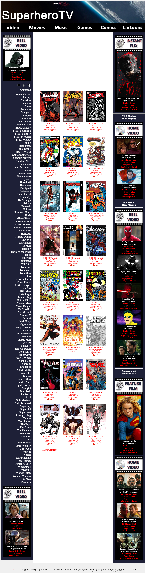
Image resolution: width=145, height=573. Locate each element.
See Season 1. (126, 338)
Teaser (20, 523)
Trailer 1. (13, 551)
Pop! (128, 335)
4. (22, 72)
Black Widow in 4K (129, 501)
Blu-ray (128, 160)
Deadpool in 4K (129, 531)
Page (14, 77)
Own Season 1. (15, 555)
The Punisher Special (128, 107)
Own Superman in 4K (129, 453)
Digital (125, 162)
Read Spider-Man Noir (129, 281)
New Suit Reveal (129, 249)
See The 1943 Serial (129, 167)
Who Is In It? (17, 75)
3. (20, 72)
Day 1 (132, 246)
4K (122, 160)
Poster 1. (130, 165)
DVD (134, 160)
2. (19, 72)
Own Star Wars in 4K (129, 308)
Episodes (132, 333)
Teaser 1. (14, 72)
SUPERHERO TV (14, 569)
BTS (126, 448)
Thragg (125, 333)
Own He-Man (17, 528)
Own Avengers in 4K (17, 79)
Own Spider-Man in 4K (129, 253)
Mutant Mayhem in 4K (129, 558)
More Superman (128, 197)
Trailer (14, 523)
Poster (19, 77)
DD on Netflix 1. (127, 110)
